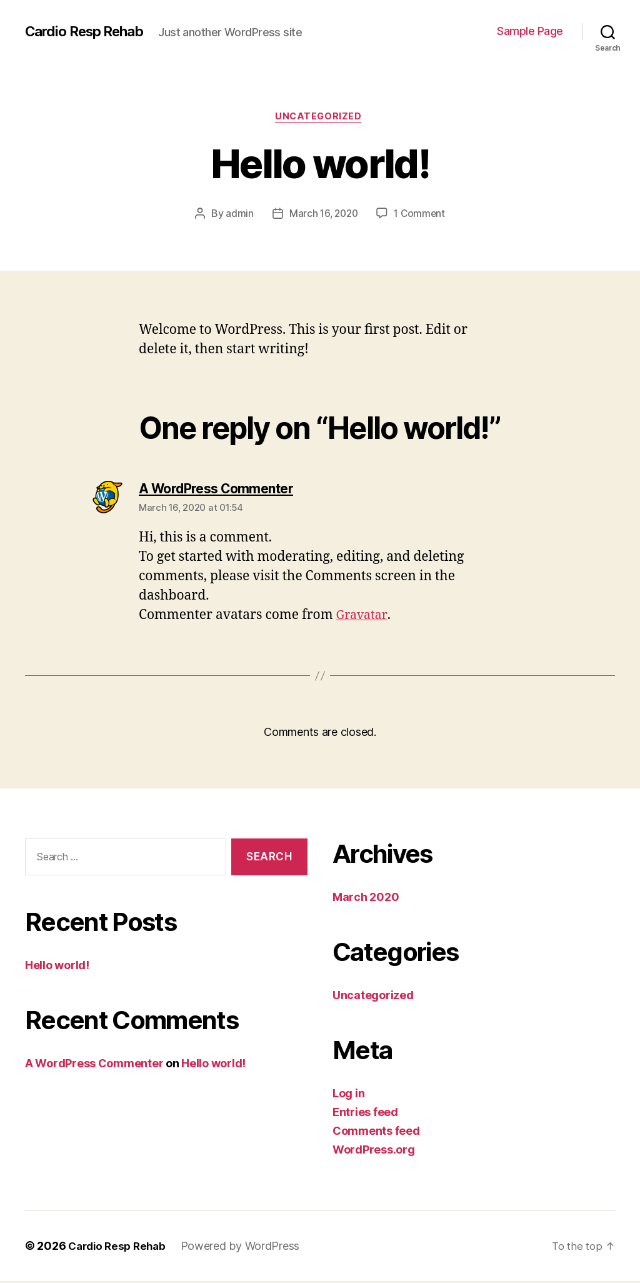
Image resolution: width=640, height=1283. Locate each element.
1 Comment (421, 215)
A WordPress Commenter (94, 1065)
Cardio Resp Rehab (89, 31)
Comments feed (376, 1132)
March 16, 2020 (323, 215)
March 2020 (365, 898)
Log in (348, 1095)
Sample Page (530, 31)
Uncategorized (320, 118)
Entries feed (365, 1113)
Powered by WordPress (246, 1247)
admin (237, 215)
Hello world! (57, 967)
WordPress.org (373, 1151)
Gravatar (363, 617)
